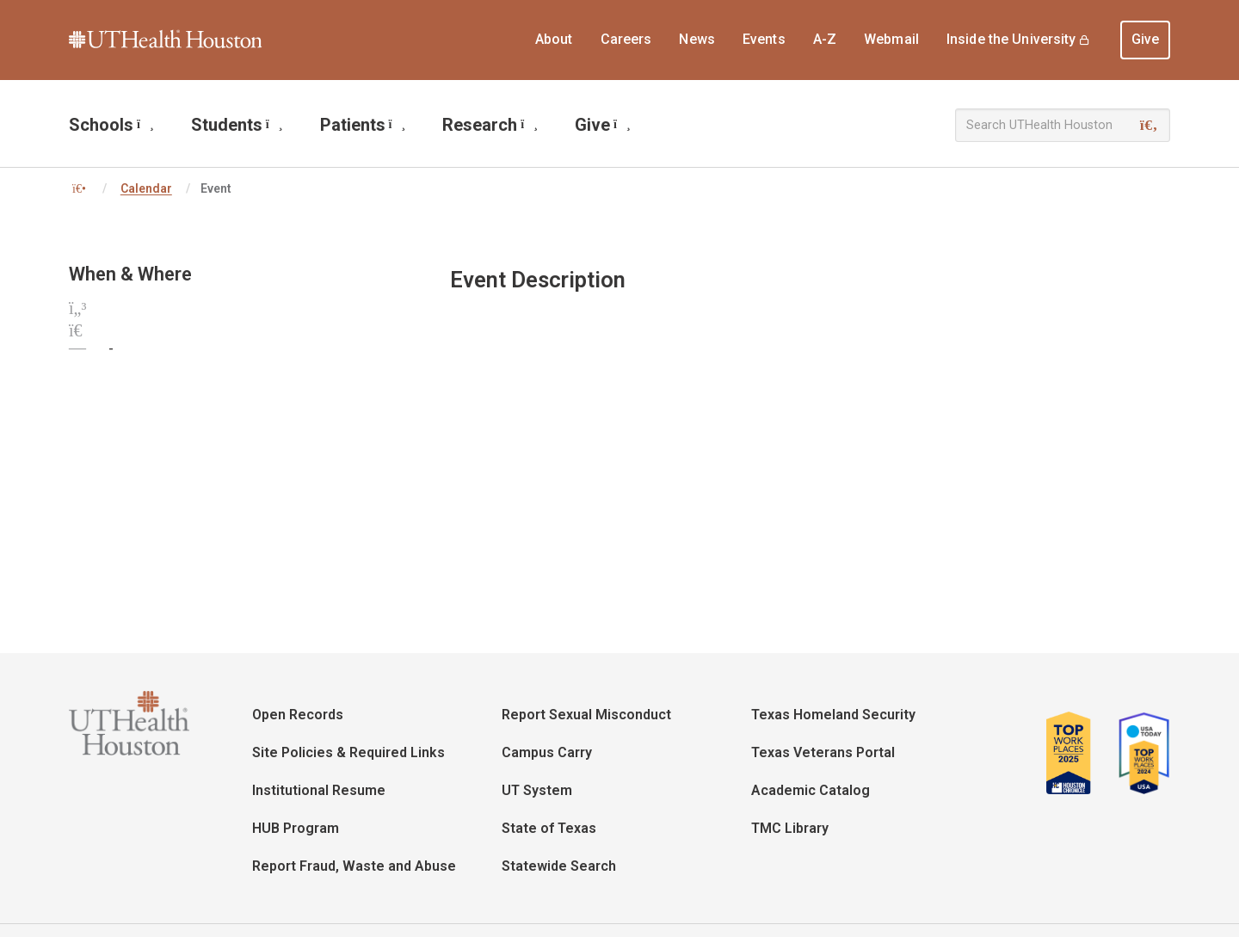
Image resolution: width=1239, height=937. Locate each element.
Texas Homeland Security (833, 714)
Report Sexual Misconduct (586, 714)
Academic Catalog (810, 790)
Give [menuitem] (1145, 39)
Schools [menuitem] (111, 124)
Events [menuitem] (764, 39)
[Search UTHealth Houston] (1062, 125)
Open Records (297, 714)
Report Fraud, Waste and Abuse (354, 866)
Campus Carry (547, 752)
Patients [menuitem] (363, 124)
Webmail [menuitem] (891, 39)
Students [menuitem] (237, 124)
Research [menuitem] (490, 124)
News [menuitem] (697, 39)
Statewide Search (559, 866)
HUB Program (295, 828)
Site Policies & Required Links (348, 752)
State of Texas (549, 828)
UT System (537, 790)
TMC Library (790, 828)
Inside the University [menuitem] (1011, 39)
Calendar (146, 188)
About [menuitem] (554, 39)
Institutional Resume (318, 790)
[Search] (1149, 125)
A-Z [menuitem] (824, 39)
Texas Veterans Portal (823, 752)
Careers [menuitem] (626, 39)
